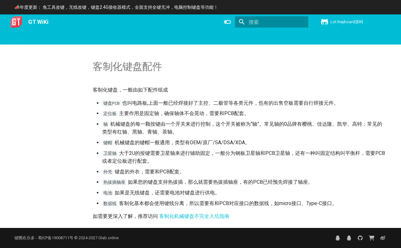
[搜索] (271, 22)
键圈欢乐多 (24, 237)
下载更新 (89, 37)
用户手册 (39, 37)
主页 (18, 37)
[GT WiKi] (16, 22)
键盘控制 (114, 37)
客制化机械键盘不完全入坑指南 (194, 216)
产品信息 (64, 37)
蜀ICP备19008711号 (55, 237)
